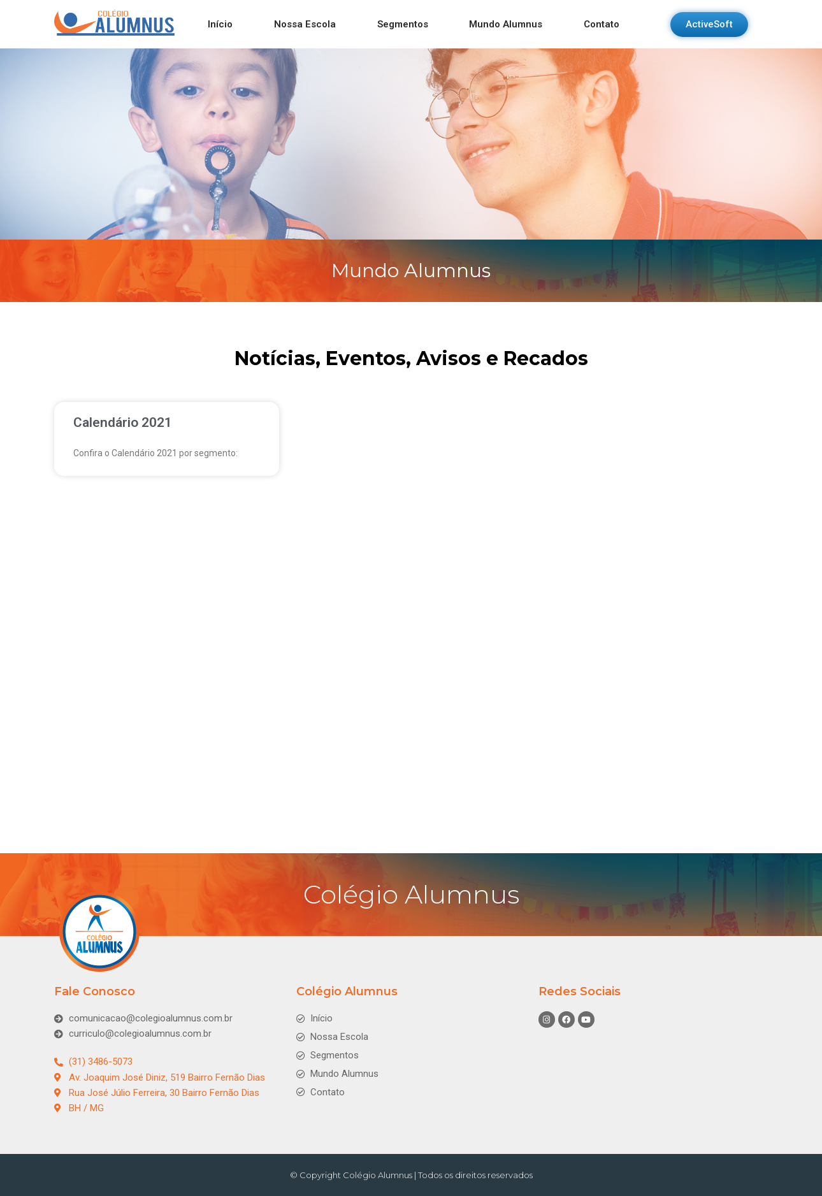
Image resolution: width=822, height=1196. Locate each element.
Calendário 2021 (122, 422)
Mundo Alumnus (505, 24)
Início (220, 24)
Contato (601, 24)
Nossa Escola (305, 24)
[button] (709, 24)
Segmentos (402, 24)
